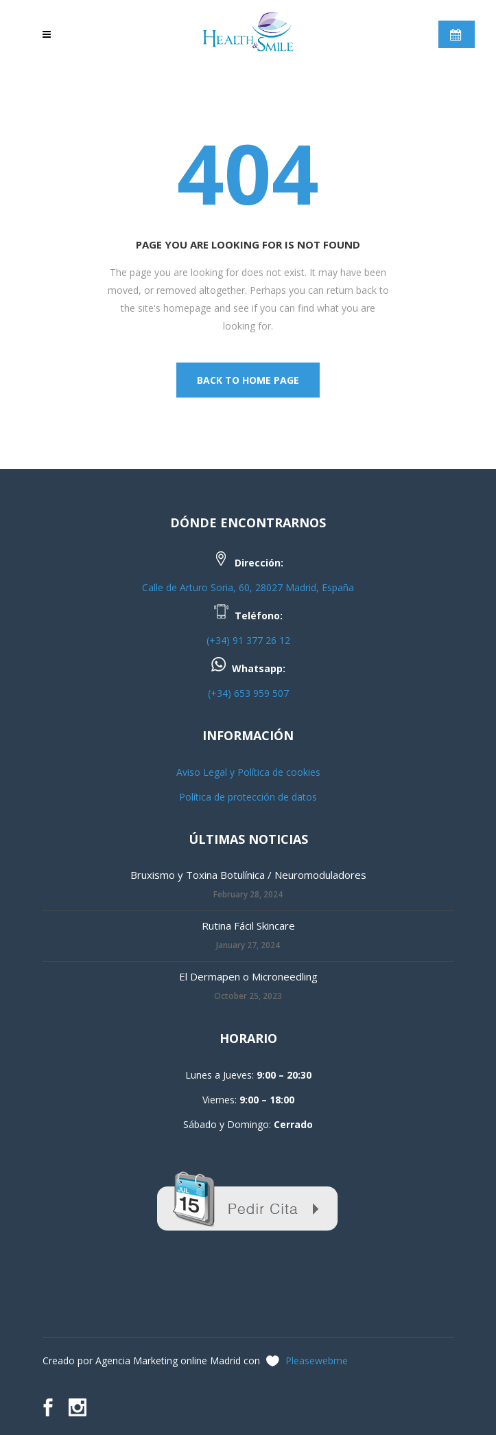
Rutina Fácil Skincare (248, 925)
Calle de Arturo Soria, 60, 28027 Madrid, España (248, 587)
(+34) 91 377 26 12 (248, 640)
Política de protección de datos (248, 796)
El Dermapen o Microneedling (248, 976)
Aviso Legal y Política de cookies (248, 772)
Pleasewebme (316, 1360)
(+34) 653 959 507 (248, 693)
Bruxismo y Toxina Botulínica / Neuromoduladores (248, 875)
